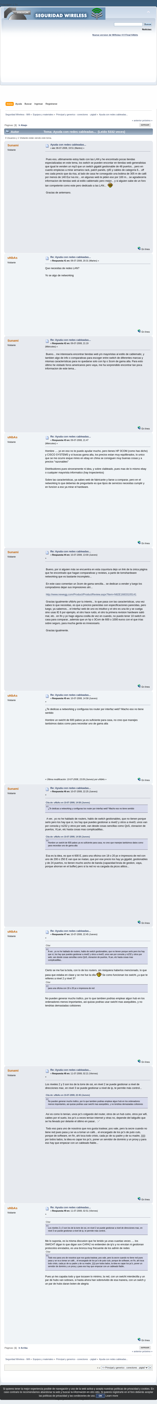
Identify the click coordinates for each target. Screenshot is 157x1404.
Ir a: (98, 1368)
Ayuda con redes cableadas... (68, 144)
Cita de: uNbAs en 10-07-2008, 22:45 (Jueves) (68, 1095)
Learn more (111, 1395)
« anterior (137, 120)
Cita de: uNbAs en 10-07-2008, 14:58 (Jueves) (68, 802)
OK (100, 1396)
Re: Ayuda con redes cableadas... (70, 257)
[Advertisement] (78, 73)
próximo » (147, 120)
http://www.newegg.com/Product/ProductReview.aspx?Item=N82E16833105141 (91, 594)
